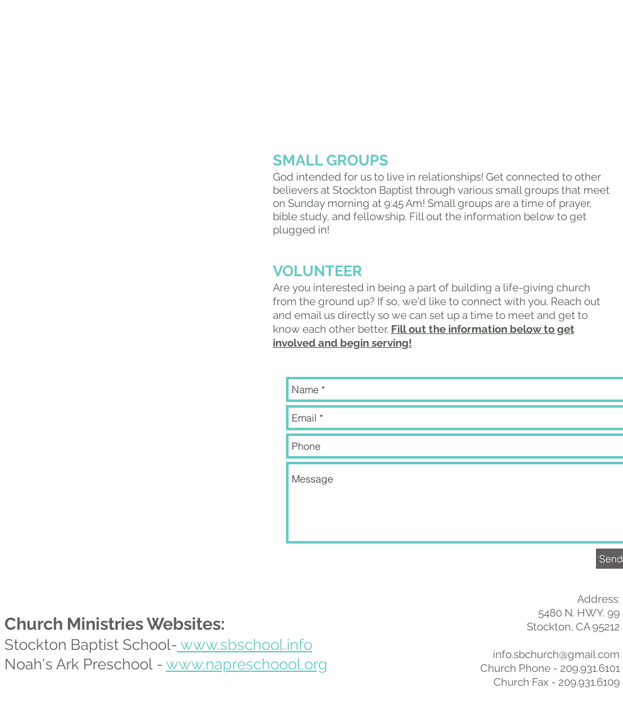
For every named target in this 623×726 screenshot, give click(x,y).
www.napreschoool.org (247, 664)
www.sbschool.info (244, 644)
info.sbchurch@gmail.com (556, 654)
